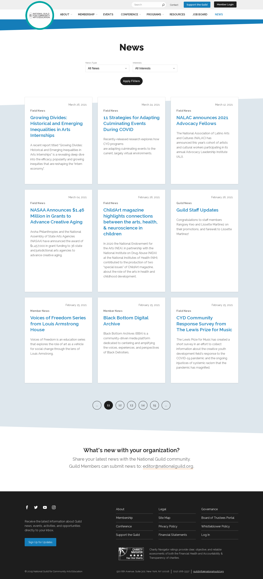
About (64, 14)
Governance (209, 509)
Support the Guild (197, 4)
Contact (174, 5)
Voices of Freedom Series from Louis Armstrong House (58, 323)
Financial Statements (173, 535)
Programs (154, 14)
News (219, 14)
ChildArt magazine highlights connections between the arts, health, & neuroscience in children (130, 221)
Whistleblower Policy (215, 526)
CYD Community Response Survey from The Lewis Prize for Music (204, 323)
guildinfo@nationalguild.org (208, 571)
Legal (162, 509)
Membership (86, 14)
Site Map (164, 518)
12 (120, 405)
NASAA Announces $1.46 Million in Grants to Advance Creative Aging (57, 216)
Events (108, 14)
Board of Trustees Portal (217, 518)
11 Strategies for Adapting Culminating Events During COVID (131, 123)
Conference (129, 14)
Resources (177, 14)
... (97, 405)
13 (131, 405)
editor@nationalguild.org (168, 466)
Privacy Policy (168, 526)
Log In (205, 535)
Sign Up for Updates (40, 542)
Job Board (200, 14)
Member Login (225, 4)
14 (143, 405)
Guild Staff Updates (197, 210)
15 (154, 405)
